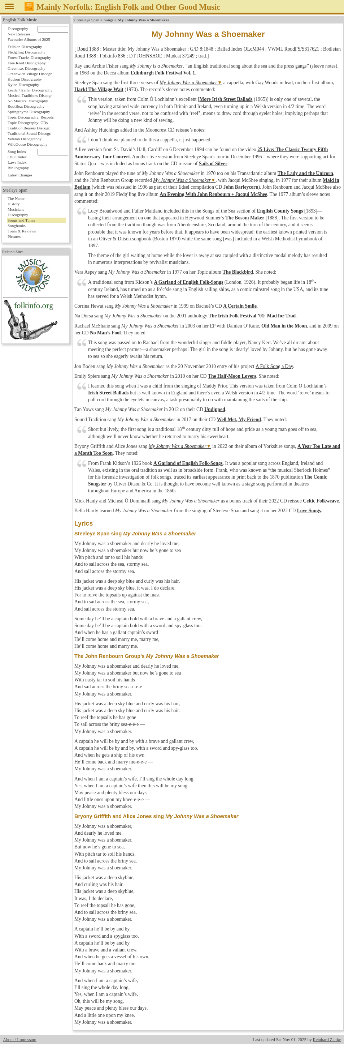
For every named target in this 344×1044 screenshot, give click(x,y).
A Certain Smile (240, 306)
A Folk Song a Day (273, 366)
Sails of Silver (213, 163)
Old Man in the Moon (284, 326)
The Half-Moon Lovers (232, 376)
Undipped (214, 409)
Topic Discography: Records (31, 117)
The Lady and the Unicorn (305, 173)
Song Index (17, 151)
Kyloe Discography (23, 84)
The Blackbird (238, 272)
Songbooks (17, 225)
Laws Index (17, 162)
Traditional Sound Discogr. (29, 133)
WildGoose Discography (27, 144)
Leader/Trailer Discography (30, 90)
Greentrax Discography (26, 68)
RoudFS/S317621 (301, 49)
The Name (16, 198)
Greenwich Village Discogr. (30, 74)
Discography (18, 28)
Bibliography (18, 168)
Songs (108, 20)
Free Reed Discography (27, 63)
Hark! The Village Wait (98, 89)
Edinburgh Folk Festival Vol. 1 (163, 73)
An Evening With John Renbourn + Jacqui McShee (213, 194)
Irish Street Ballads (108, 392)
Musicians (16, 209)
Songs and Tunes (21, 220)
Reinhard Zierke (327, 1039)
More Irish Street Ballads (225, 99)
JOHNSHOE (149, 56)
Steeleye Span (88, 20)
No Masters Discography (28, 101)
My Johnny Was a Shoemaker (188, 82)
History (14, 204)
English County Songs (280, 211)
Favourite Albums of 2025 (29, 39)
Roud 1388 (88, 49)
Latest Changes (20, 175)
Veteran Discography (25, 139)
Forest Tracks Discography (29, 57)
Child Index (17, 157)
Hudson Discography (25, 79)
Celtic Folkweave (321, 501)
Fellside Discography (25, 46)
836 (121, 56)
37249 (188, 56)
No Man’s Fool (105, 332)
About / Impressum (19, 1039)
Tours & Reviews (22, 231)
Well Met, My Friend (239, 419)
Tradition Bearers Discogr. (29, 128)
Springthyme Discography (29, 112)
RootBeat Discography (26, 106)
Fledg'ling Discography (26, 52)
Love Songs (309, 510)
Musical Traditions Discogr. (30, 95)
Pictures (14, 236)
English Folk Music (20, 19)
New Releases (19, 34)
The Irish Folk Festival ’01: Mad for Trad (252, 315)
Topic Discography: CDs (28, 122)
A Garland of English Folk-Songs (188, 282)
